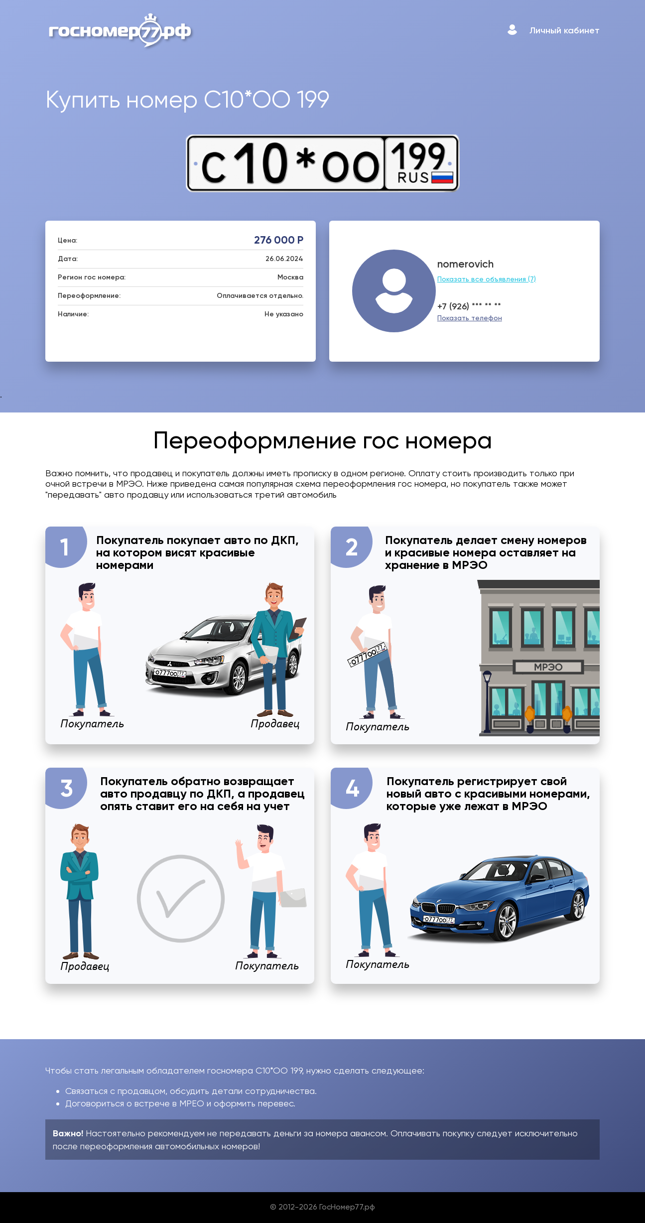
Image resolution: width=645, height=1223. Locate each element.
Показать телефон (469, 318)
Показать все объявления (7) (486, 279)
